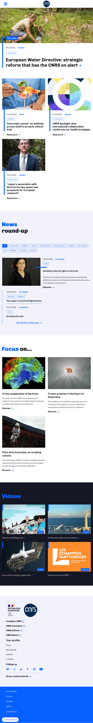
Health (71, 246)
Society (24, 250)
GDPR (8, 706)
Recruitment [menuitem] (11, 650)
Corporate (14, 246)
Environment (59, 246)
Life (5, 250)
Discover (47, 287)
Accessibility (11, 691)
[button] (10, 719)
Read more (12, 135)
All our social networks (15, 676)
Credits (9, 696)
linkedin (21, 669)
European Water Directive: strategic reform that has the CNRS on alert (44, 62)
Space (33, 250)
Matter (14, 250)
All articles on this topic (27, 323)
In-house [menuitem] (9, 659)
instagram (34, 669)
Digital (25, 246)
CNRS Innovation (14, 626)
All (5, 246)
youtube (41, 669)
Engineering (45, 246)
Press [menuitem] (8, 645)
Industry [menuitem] (9, 654)
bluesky (7, 669)
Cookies (9, 701)
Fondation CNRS (14, 621)
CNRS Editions (13, 630)
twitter (14, 669)
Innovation (82, 246)
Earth (34, 246)
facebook (27, 669)
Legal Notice (11, 712)
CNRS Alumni (12, 635)
